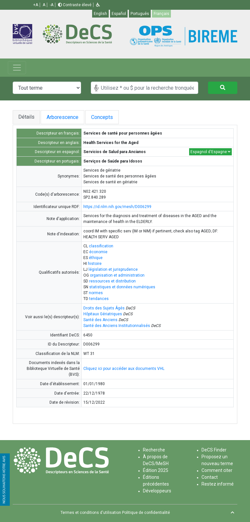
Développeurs (157, 490)
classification (101, 246)
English (100, 13)
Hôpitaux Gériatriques (102, 314)
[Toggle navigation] (17, 67)
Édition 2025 (155, 470)
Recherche (154, 449)
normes (96, 293)
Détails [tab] (26, 117)
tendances (99, 298)
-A (51, 5)
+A (35, 5)
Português (140, 13)
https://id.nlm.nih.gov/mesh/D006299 (117, 206)
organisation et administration (117, 275)
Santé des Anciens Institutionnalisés (116, 325)
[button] (98, 5)
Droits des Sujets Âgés (104, 308)
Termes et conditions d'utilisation (91, 512)
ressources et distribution (112, 281)
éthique (96, 257)
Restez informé (217, 484)
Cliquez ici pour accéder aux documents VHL (123, 368)
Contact (209, 477)
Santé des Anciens (100, 320)
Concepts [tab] (109, 117)
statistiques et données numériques (122, 287)
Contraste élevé (74, 5)
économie (98, 252)
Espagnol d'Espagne (210, 152)
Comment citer (216, 470)
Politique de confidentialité (146, 512)
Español (119, 13)
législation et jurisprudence (113, 269)
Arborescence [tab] (64, 117)
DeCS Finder (214, 449)
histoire (95, 263)
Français (161, 13)
